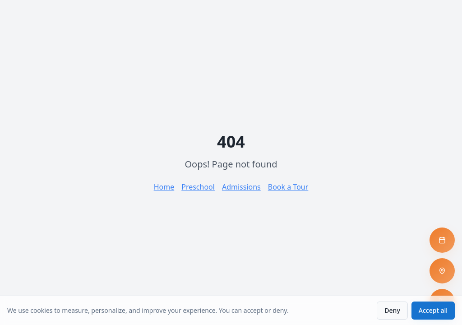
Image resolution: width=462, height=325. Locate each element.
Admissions (241, 187)
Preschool (198, 187)
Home (164, 187)
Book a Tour (288, 187)
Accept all (433, 310)
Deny (392, 310)
